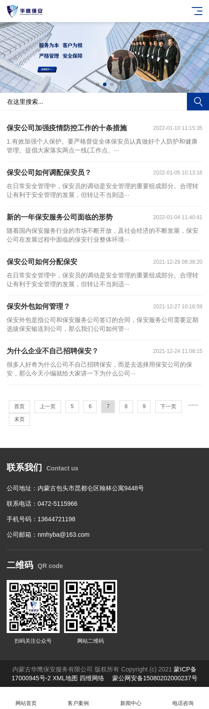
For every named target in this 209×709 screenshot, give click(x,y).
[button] (97, 84)
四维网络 (92, 678)
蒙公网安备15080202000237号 (155, 678)
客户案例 (78, 698)
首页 (19, 406)
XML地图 (65, 678)
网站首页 (26, 698)
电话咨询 (183, 698)
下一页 (168, 406)
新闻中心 (131, 698)
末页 (19, 419)
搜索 (198, 101)
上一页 (48, 406)
